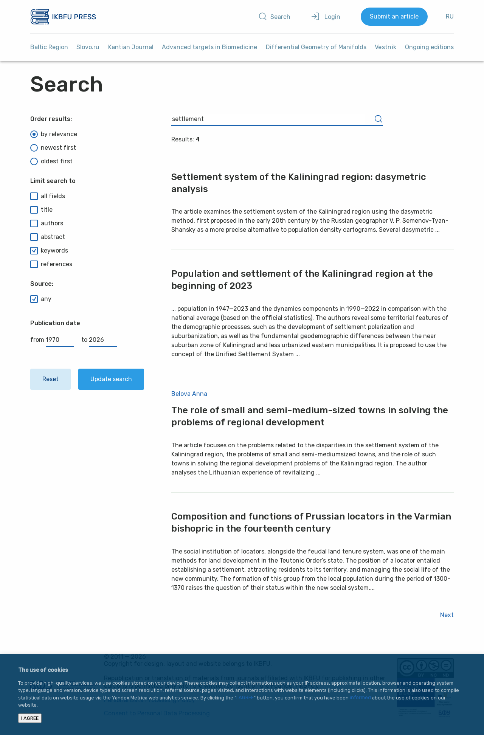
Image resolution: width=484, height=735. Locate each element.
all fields (47, 196)
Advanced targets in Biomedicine (209, 47)
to (99, 339)
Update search (111, 379)
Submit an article (394, 16)
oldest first (51, 161)
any (40, 299)
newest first (53, 148)
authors (46, 223)
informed (360, 698)
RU (450, 16)
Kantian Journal (131, 47)
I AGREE (245, 698)
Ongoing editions (429, 47)
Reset (50, 379)
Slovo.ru (87, 47)
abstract (47, 237)
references (51, 264)
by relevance (53, 134)
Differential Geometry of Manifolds (316, 47)
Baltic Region (49, 47)
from (52, 339)
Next (447, 615)
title (41, 210)
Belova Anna (189, 393)
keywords (49, 250)
